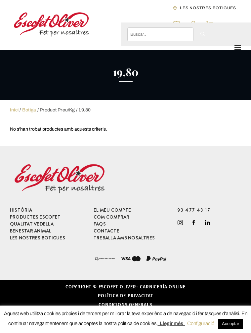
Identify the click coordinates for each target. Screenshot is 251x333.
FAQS (100, 224)
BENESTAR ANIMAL (31, 231)
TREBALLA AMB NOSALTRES (124, 237)
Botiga (29, 109)
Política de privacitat (125, 296)
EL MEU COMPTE (112, 210)
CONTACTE (106, 231)
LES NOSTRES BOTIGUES (37, 237)
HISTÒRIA (21, 210)
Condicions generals (125, 305)
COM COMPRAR (112, 217)
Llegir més (171, 323)
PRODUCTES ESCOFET (35, 217)
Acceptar (230, 323)
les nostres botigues (208, 8)
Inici (14, 109)
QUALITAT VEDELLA (32, 224)
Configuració (200, 323)
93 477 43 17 (194, 210)
